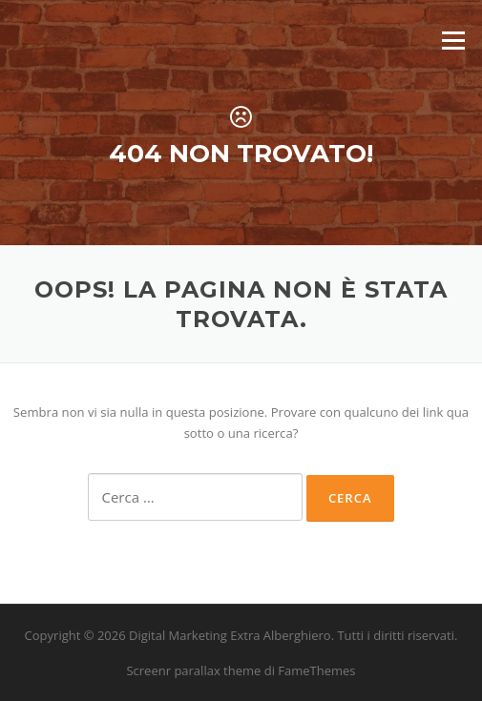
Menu (453, 40)
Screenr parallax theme (193, 670)
